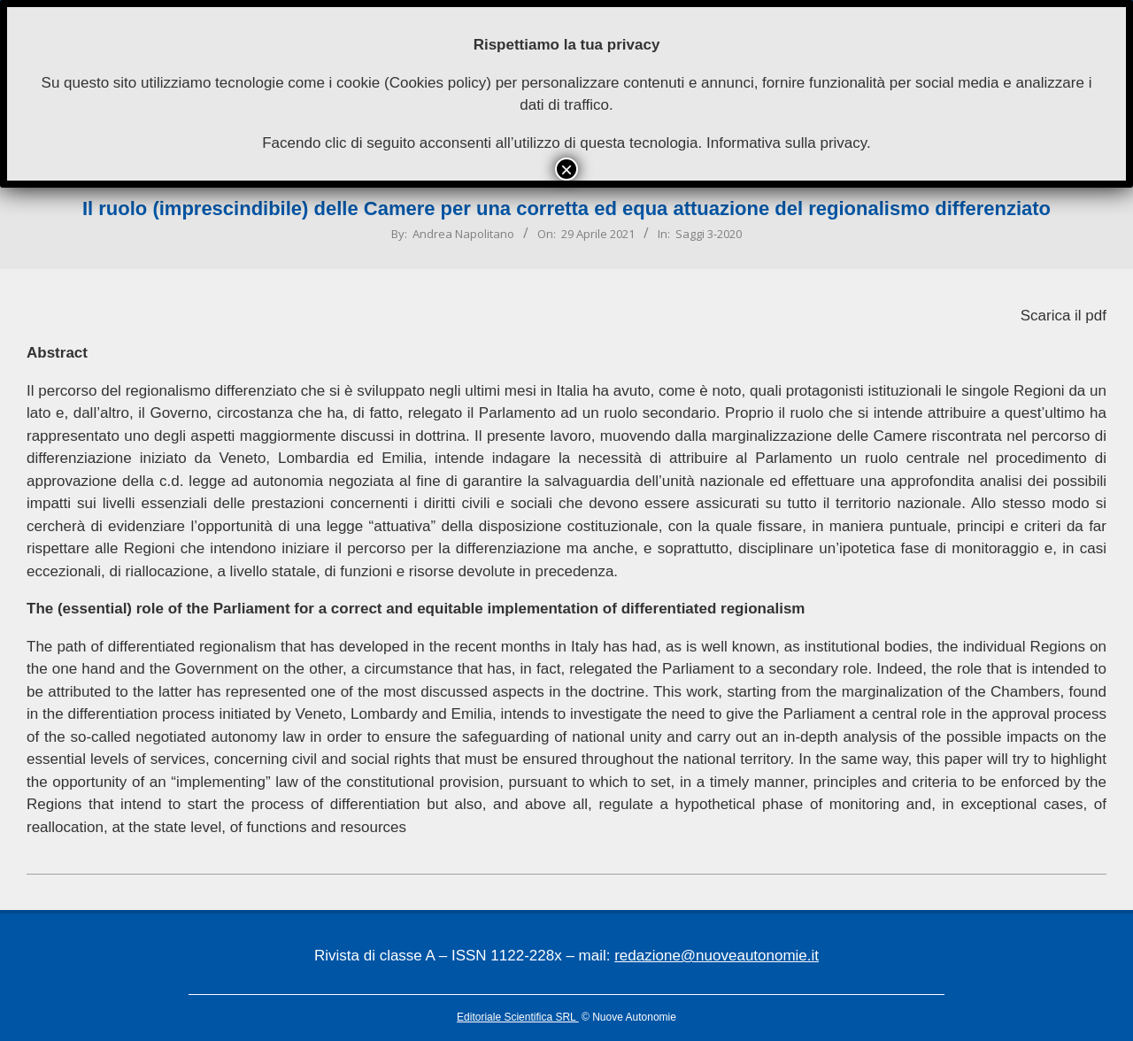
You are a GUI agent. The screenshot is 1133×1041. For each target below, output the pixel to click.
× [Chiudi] (566, 169)
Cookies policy (438, 82)
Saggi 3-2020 (708, 234)
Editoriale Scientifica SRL (518, 1017)
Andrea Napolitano (463, 234)
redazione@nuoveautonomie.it (716, 955)
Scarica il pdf (1063, 315)
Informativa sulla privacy (786, 143)
